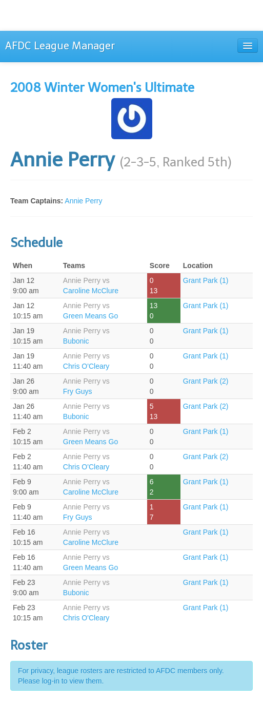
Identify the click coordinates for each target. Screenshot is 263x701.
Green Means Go (90, 316)
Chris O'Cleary (86, 366)
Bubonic (76, 341)
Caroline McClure (90, 291)
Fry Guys (77, 391)
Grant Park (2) (206, 381)
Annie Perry (83, 201)
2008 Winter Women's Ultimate (102, 87)
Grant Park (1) (206, 280)
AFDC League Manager (60, 46)
